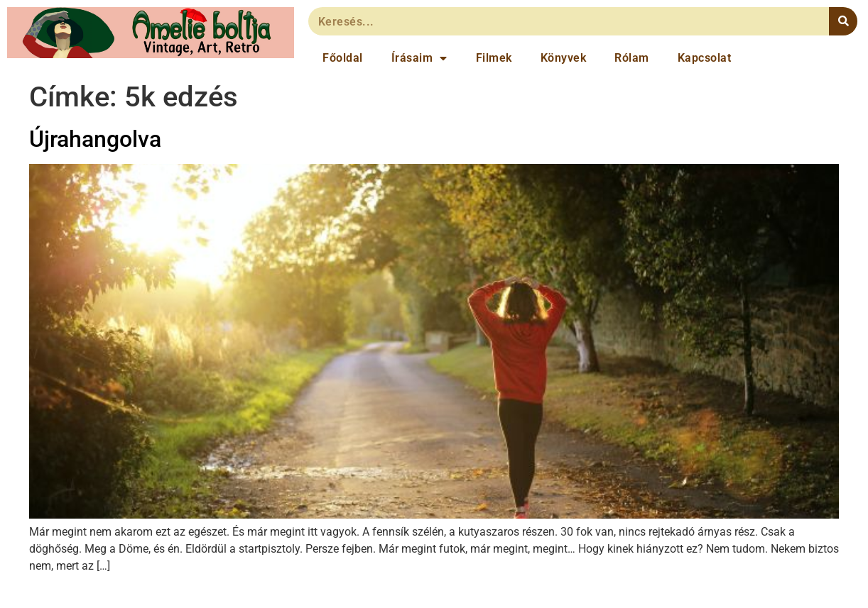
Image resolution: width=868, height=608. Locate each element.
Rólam (631, 58)
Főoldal (342, 58)
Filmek (494, 58)
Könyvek (564, 58)
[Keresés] (843, 21)
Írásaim (419, 58)
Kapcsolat (705, 58)
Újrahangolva (95, 139)
